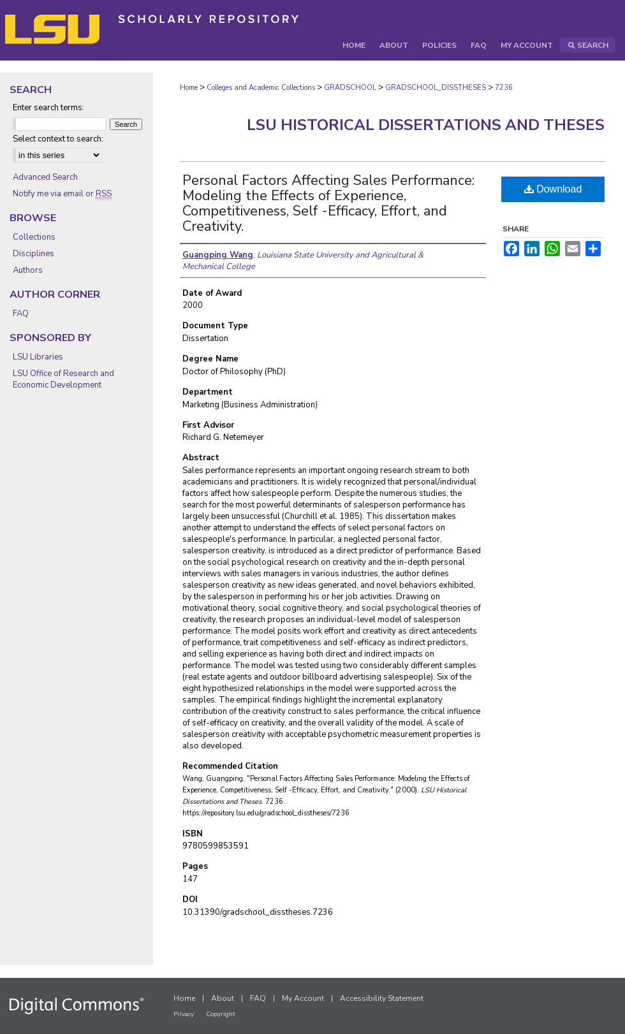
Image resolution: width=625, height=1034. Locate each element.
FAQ (21, 313)
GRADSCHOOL (350, 87)
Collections (34, 237)
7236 (504, 87)
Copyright (220, 1014)
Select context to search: (58, 139)
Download (553, 189)
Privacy (183, 1014)
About (222, 998)
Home (189, 87)
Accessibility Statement (381, 998)
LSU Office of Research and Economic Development (63, 379)
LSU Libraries (38, 357)
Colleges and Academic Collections (261, 87)
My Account (303, 998)
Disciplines (33, 253)
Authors (28, 270)
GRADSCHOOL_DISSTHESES (435, 87)
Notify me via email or (62, 194)
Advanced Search (45, 177)
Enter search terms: (48, 107)
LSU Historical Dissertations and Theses (426, 125)
